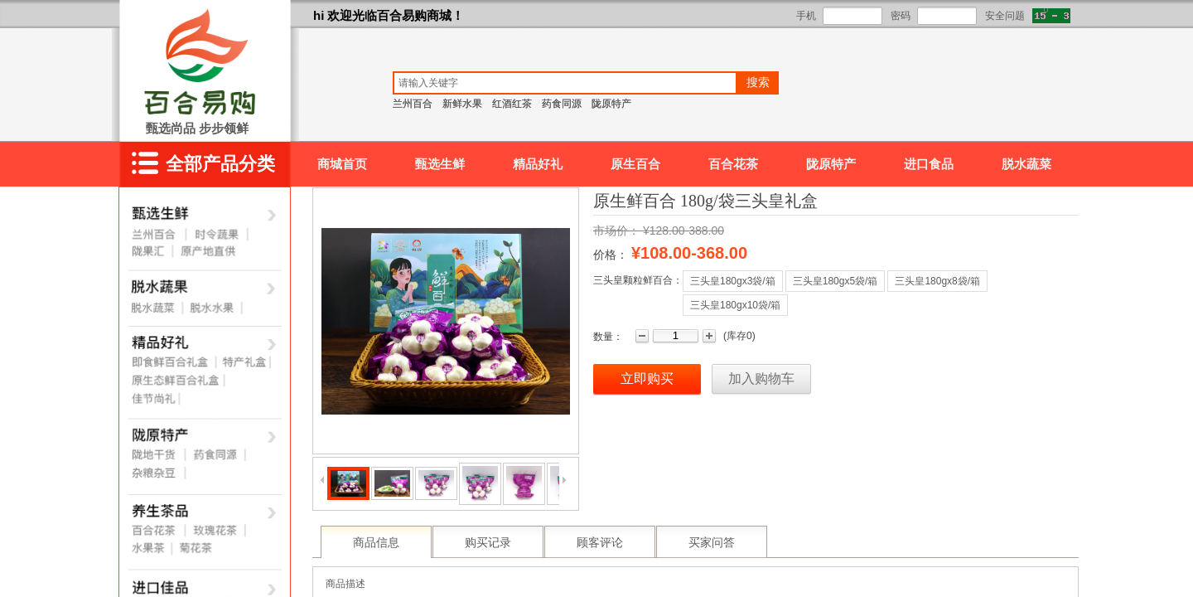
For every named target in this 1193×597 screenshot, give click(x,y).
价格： (610, 254)
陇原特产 (831, 164)
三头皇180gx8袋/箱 (937, 281)
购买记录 (488, 542)
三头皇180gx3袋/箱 (732, 281)
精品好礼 (538, 164)
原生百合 (635, 164)
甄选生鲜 (440, 164)
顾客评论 (600, 542)
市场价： (616, 230)
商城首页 (342, 164)
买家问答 (711, 542)
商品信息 (376, 542)
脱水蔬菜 (1026, 164)
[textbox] (565, 83)
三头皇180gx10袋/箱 (735, 305)
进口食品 (929, 164)
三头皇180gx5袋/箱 (835, 281)
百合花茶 (733, 164)
